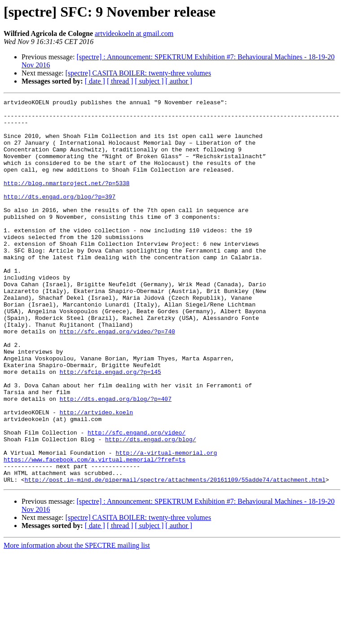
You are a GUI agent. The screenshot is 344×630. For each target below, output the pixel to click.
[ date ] (95, 81)
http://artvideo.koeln (96, 475)
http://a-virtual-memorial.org (166, 524)
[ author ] (178, 81)
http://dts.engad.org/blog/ (150, 508)
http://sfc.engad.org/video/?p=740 (117, 378)
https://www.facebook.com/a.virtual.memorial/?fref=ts (95, 532)
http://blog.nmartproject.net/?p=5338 (67, 200)
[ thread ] (120, 81)
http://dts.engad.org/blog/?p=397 (60, 217)
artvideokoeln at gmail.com (134, 33)
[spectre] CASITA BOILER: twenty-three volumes (138, 73)
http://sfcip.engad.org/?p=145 (110, 427)
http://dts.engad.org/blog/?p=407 (116, 459)
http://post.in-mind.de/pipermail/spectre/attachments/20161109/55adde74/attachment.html (175, 556)
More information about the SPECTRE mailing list (77, 622)
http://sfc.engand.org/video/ (136, 500)
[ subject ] (149, 81)
